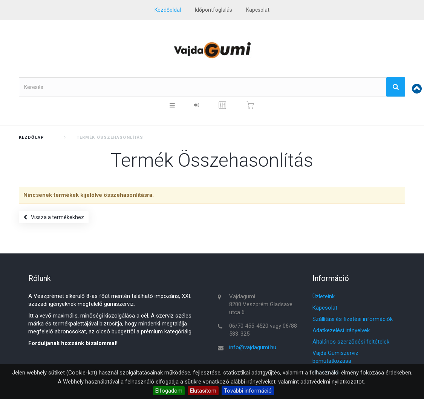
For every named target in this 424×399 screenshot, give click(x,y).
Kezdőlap (31, 137)
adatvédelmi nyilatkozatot (332, 381)
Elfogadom (168, 390)
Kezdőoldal (168, 10)
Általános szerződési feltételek (350, 341)
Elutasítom (203, 390)
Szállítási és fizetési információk (352, 319)
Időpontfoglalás (213, 10)
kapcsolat (257, 10)
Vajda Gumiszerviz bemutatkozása (335, 357)
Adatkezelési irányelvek (341, 330)
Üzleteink (323, 296)
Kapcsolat (324, 307)
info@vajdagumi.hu (252, 347)
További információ (248, 390)
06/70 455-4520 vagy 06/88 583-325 (263, 329)
